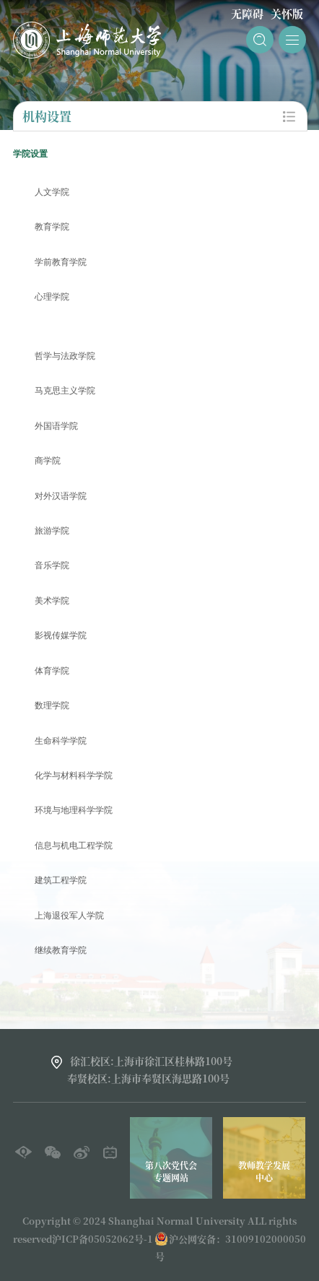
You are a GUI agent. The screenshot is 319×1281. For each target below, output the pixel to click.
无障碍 (247, 13)
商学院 (48, 461)
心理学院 (52, 297)
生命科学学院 (61, 741)
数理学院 (52, 706)
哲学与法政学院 (65, 356)
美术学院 (52, 601)
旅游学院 (52, 531)
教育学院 (52, 227)
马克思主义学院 (65, 391)
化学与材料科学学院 (74, 776)
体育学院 (52, 671)
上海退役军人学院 (69, 916)
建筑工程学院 (61, 880)
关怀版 (287, 13)
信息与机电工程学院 (74, 846)
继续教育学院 (61, 950)
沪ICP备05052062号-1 (102, 1239)
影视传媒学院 (61, 635)
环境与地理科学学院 (74, 810)
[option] (216, 1158)
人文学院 (52, 192)
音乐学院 (52, 565)
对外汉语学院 (61, 496)
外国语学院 (56, 426)
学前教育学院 (61, 262)
